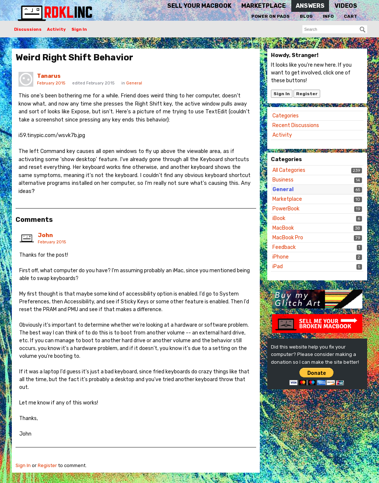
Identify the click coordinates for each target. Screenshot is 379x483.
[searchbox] (334, 29)
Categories (285, 116)
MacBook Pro (287, 237)
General (283, 189)
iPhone (280, 257)
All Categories (288, 170)
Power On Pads (270, 16)
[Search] (363, 30)
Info (328, 16)
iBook (278, 218)
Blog (306, 16)
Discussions (27, 29)
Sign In (79, 29)
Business (283, 180)
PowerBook (285, 209)
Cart (350, 16)
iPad (277, 266)
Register (307, 93)
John (45, 235)
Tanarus (49, 76)
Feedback (284, 247)
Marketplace (287, 199)
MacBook (283, 228)
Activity (56, 29)
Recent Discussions (295, 125)
